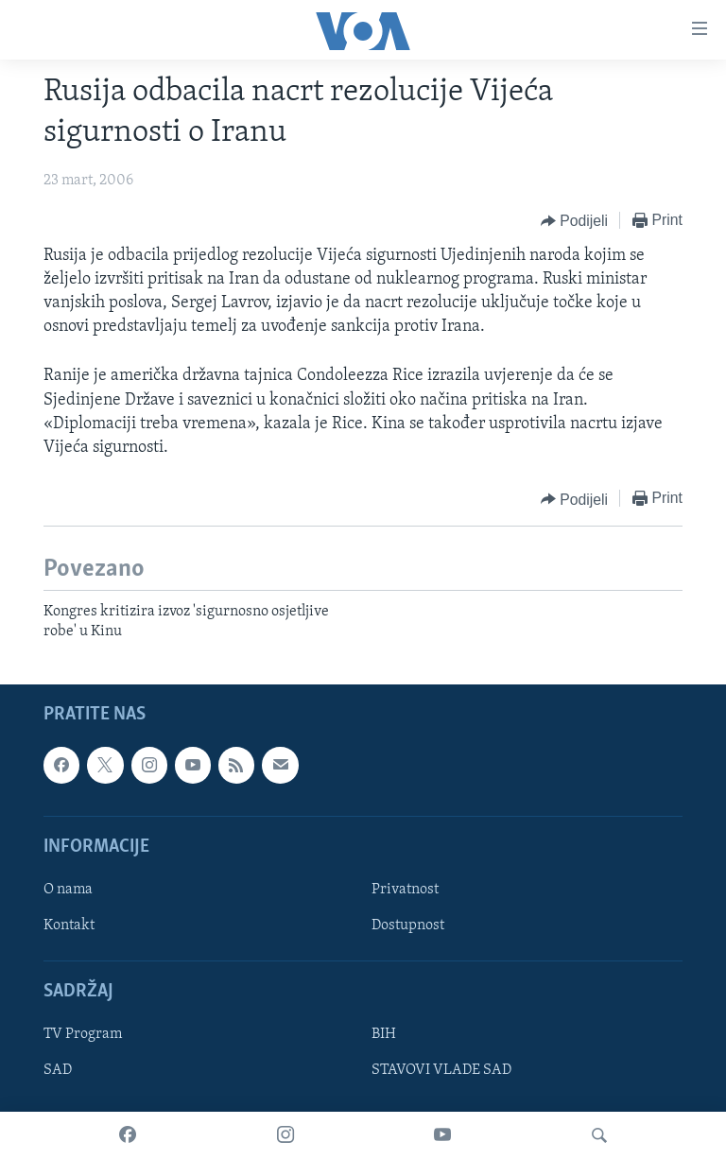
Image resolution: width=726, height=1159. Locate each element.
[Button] (574, 221)
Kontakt (69, 925)
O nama (68, 889)
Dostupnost (408, 925)
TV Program (82, 1034)
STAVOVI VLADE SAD (441, 1070)
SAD (57, 1070)
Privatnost (405, 889)
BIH (384, 1034)
